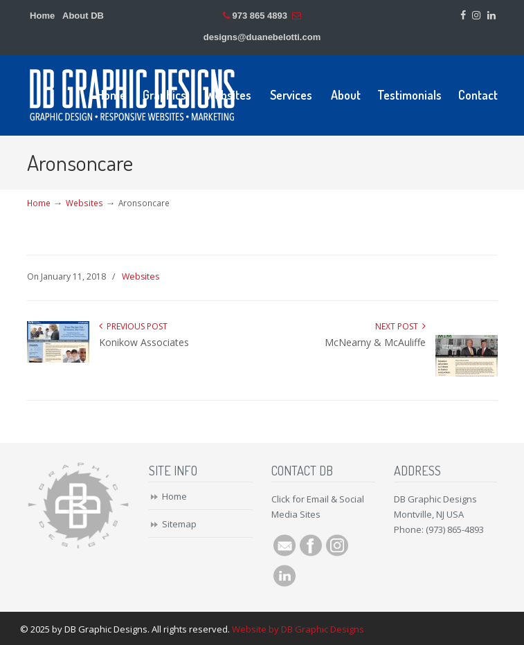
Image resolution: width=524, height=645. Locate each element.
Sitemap (179, 524)
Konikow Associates (144, 342)
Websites (84, 202)
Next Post (400, 326)
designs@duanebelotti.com (262, 37)
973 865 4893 (259, 15)
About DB (83, 15)
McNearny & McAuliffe (375, 342)
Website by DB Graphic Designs (298, 629)
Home (42, 15)
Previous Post (133, 326)
